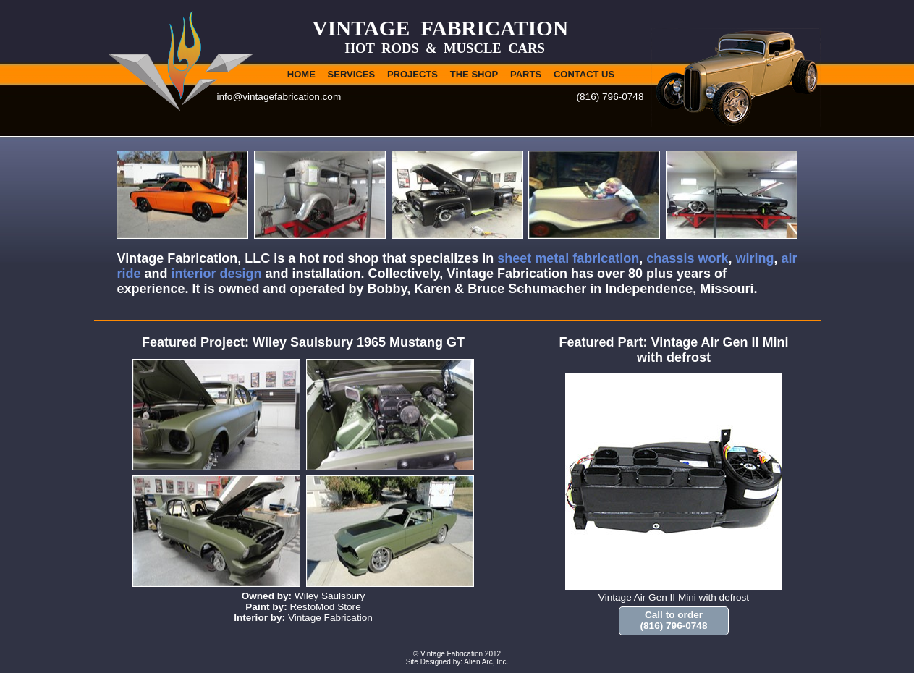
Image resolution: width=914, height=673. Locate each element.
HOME (301, 74)
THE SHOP (474, 74)
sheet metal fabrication (568, 258)
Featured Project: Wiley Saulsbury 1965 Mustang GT (303, 342)
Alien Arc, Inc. (486, 662)
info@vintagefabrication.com (279, 96)
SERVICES (352, 74)
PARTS (525, 74)
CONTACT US (584, 74)
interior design (217, 273)
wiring (754, 258)
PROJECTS (412, 74)
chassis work (687, 258)
